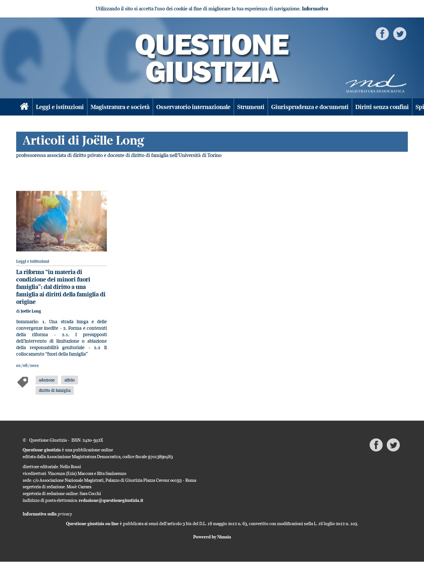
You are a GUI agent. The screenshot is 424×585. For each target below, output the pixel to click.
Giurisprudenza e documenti (310, 107)
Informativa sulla (47, 514)
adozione (47, 379)
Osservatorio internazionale (193, 107)
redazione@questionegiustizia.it (111, 500)
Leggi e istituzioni (60, 107)
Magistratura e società (120, 107)
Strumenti (250, 107)
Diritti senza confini (382, 107)
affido (69, 379)
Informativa (315, 9)
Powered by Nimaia (212, 537)
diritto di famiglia (55, 390)
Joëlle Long (31, 311)
